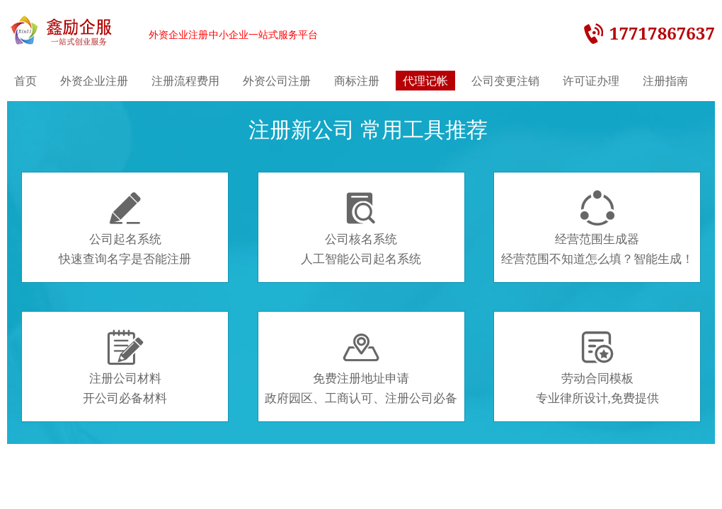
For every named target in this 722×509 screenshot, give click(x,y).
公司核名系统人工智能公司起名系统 (361, 228)
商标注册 (356, 80)
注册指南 (665, 80)
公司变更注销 (505, 80)
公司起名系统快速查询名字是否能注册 (125, 228)
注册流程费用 (185, 80)
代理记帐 (425, 80)
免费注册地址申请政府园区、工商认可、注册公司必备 (361, 367)
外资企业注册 (94, 80)
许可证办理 (591, 80)
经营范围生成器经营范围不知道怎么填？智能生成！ (597, 228)
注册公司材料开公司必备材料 (125, 367)
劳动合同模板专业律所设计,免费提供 (597, 367)
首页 (25, 80)
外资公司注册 (277, 80)
